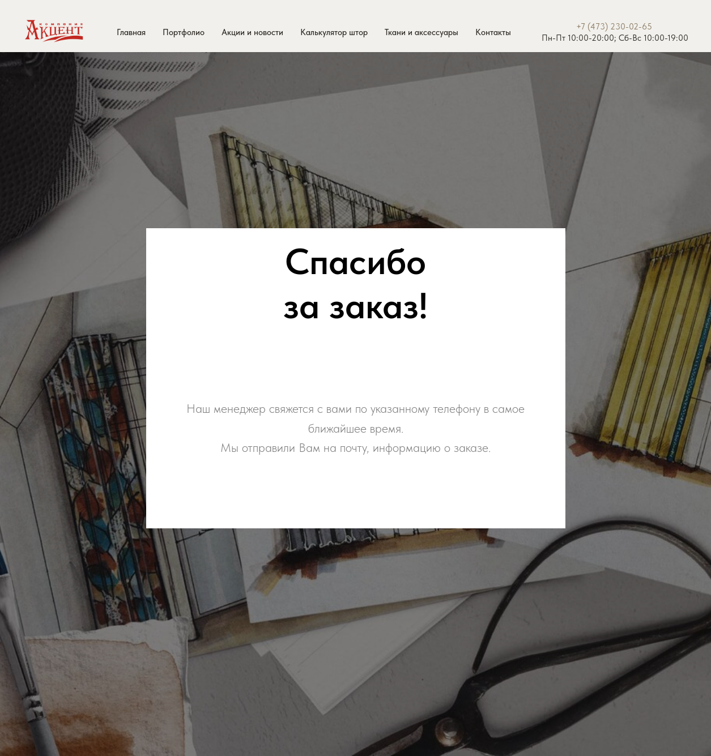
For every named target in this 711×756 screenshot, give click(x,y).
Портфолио (184, 32)
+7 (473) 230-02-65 (614, 27)
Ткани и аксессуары (421, 32)
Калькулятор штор (334, 32)
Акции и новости (252, 32)
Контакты (493, 32)
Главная (131, 32)
